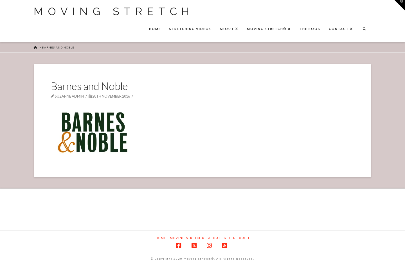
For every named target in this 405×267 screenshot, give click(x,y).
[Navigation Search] (364, 29)
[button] (399, 5)
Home (161, 238)
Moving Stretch (114, 11)
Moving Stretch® (187, 238)
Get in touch (236, 238)
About (214, 238)
